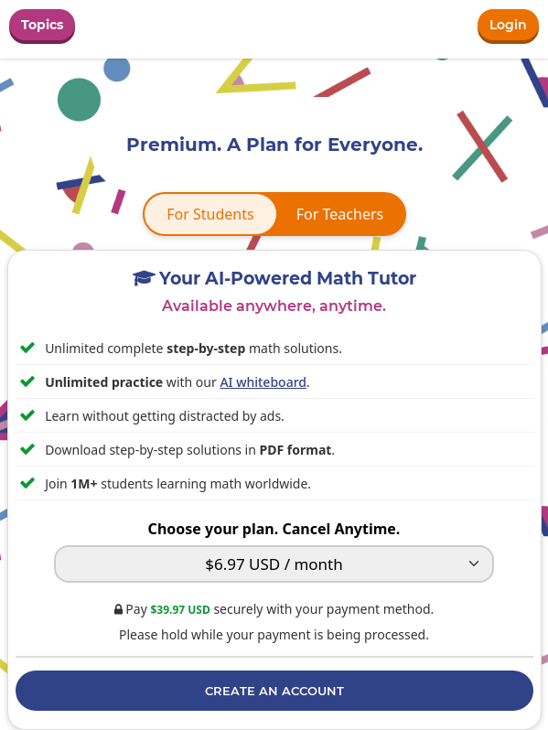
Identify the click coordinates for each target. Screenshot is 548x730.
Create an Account (274, 690)
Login (508, 24)
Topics (42, 24)
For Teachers (339, 214)
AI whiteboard (263, 382)
